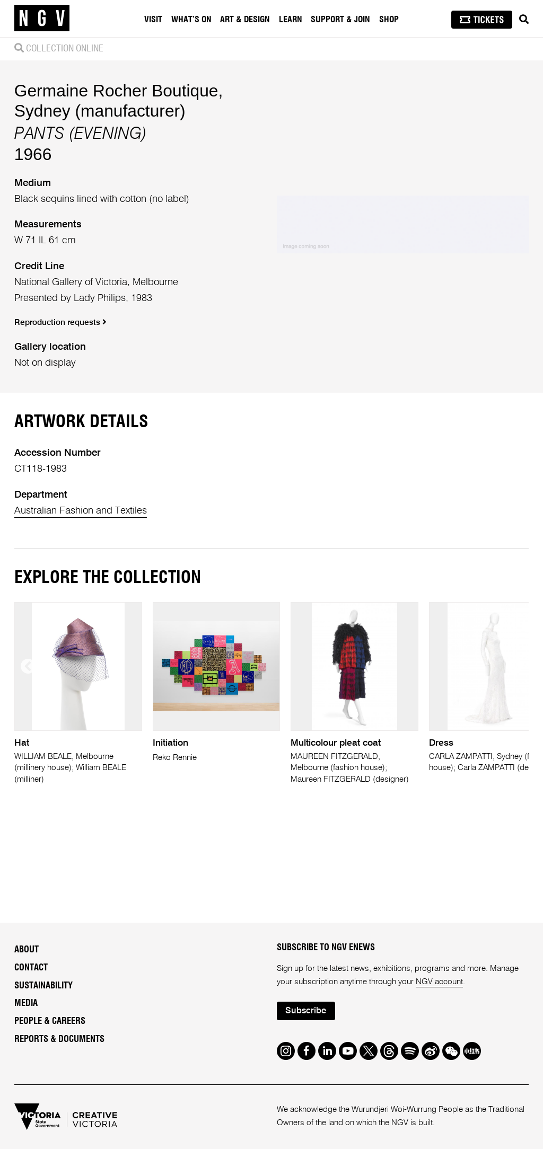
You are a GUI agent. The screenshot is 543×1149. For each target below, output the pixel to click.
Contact (31, 968)
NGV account (439, 982)
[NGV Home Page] (41, 18)
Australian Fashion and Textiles (80, 511)
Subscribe (305, 1010)
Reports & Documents (59, 1039)
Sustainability (43, 986)
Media (26, 1003)
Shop (389, 19)
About (26, 949)
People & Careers (49, 1021)
